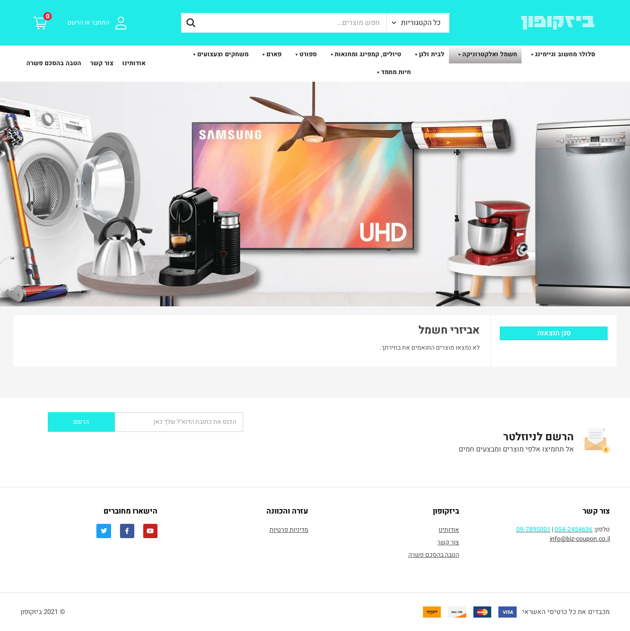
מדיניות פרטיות (288, 530)
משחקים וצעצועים (218, 54)
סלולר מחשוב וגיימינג (560, 54)
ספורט (303, 54)
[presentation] (131, 449)
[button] (418, 23)
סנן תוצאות (554, 333)
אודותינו (133, 63)
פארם (269, 54)
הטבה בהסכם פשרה (53, 63)
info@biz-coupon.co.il (580, 538)
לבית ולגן (427, 54)
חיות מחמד (391, 72)
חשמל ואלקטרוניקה (485, 54)
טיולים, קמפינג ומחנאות (363, 54)
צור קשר (101, 63)
